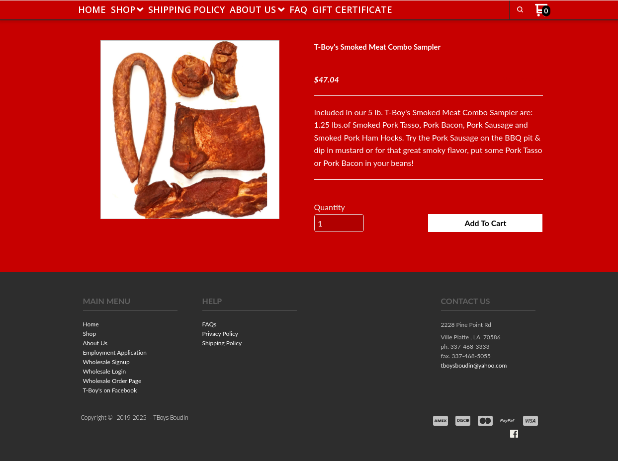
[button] (485, 223)
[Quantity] (339, 223)
